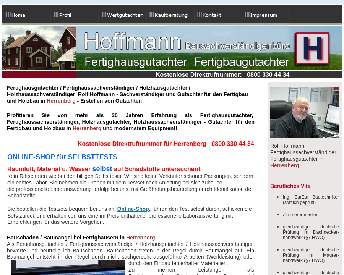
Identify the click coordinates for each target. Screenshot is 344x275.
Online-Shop (133, 209)
